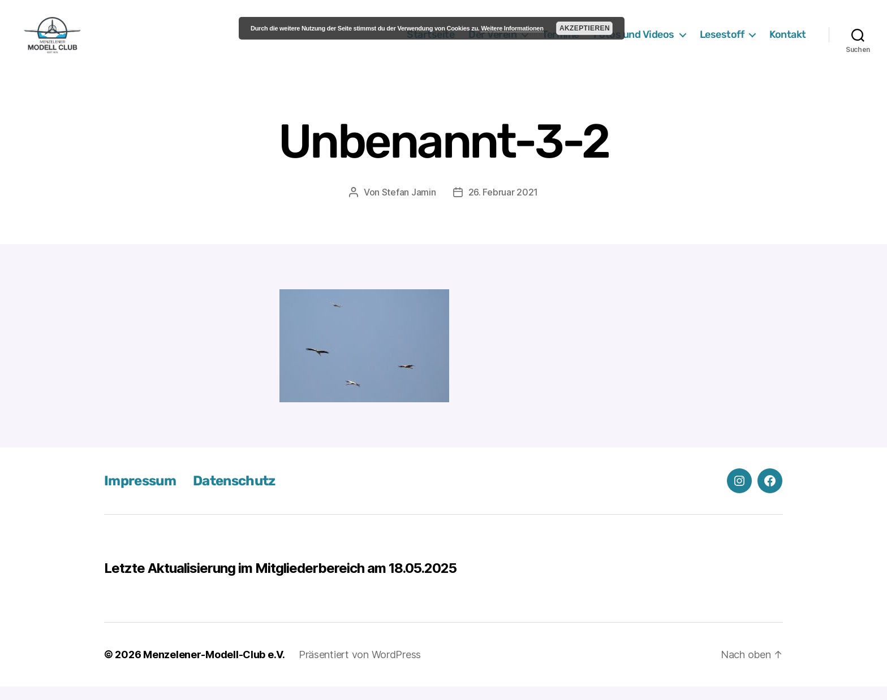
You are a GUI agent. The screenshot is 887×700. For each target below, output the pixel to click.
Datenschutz (234, 494)
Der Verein (492, 41)
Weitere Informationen (512, 28)
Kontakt (787, 41)
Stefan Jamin (409, 205)
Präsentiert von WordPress (360, 668)
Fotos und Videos (633, 41)
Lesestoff (722, 41)
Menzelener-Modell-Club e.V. (214, 668)
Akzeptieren (584, 28)
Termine (560, 41)
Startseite (430, 41)
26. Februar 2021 (503, 205)
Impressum (140, 494)
